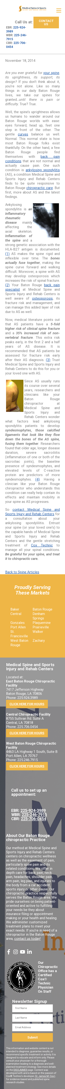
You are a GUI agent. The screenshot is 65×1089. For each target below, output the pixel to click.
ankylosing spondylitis (43, 170)
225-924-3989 (33, 810)
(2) (7, 285)
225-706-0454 (33, 818)
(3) (48, 360)
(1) (7, 254)
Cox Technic (42, 545)
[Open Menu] (59, 10)
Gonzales (17, 623)
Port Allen (18, 627)
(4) (37, 479)
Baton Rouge (42, 609)
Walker (38, 632)
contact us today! (27, 939)
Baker (14, 609)
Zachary (39, 640)
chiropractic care (39, 188)
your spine (51, 73)
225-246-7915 (34, 814)
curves (23, 134)
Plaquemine (42, 623)
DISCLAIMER (20, 1070)
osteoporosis (42, 298)
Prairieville (41, 627)
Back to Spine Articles (22, 572)
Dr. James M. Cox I (45, 1076)
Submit (32, 1037)
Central (15, 614)
